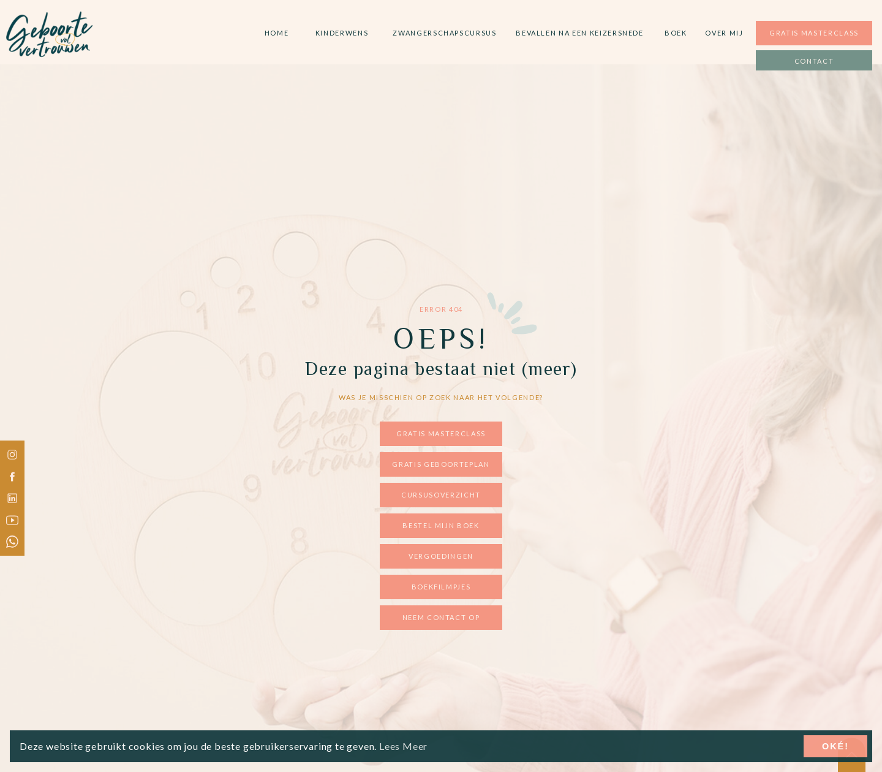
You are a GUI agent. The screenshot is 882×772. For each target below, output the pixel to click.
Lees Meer (403, 746)
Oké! (835, 746)
